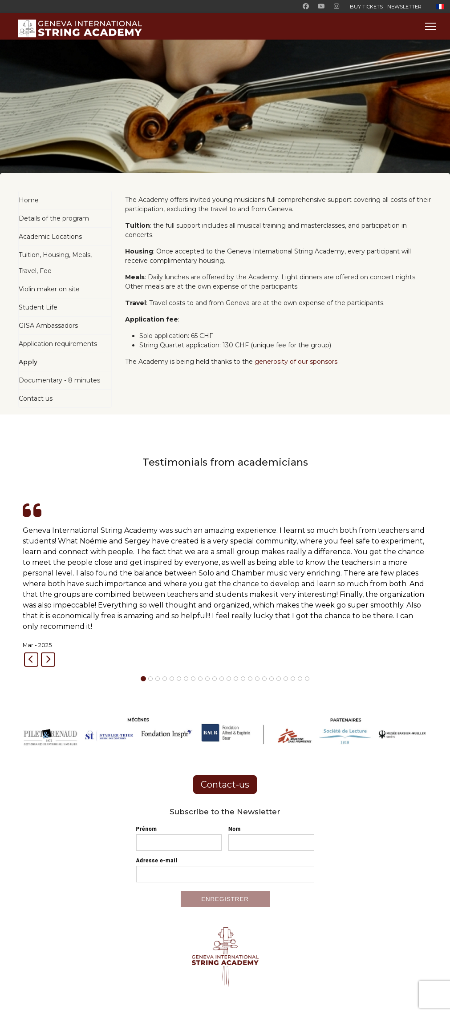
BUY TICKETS (366, 7)
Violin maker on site (49, 289)
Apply (28, 362)
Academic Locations (50, 237)
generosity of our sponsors (296, 362)
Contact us (36, 398)
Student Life (38, 307)
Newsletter (404, 7)
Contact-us (225, 784)
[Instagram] (336, 6)
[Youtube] (321, 6)
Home (29, 200)
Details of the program (54, 218)
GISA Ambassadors (48, 326)
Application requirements (58, 344)
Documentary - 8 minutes (59, 380)
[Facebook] (306, 6)
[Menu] (430, 26)
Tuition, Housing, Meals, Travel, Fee (55, 263)
